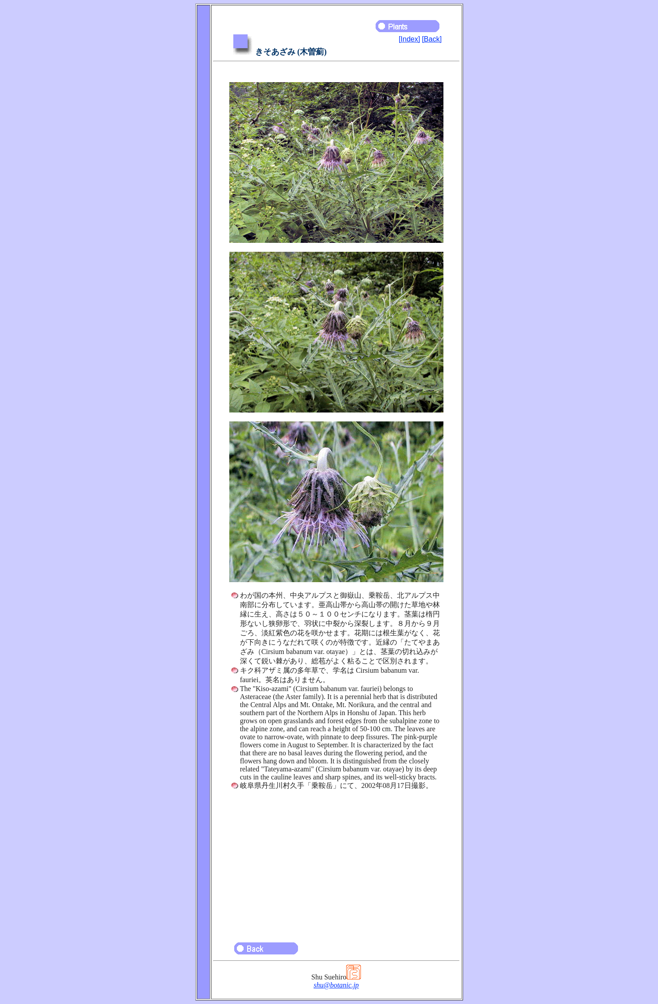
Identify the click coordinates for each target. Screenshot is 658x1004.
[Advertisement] (336, 862)
